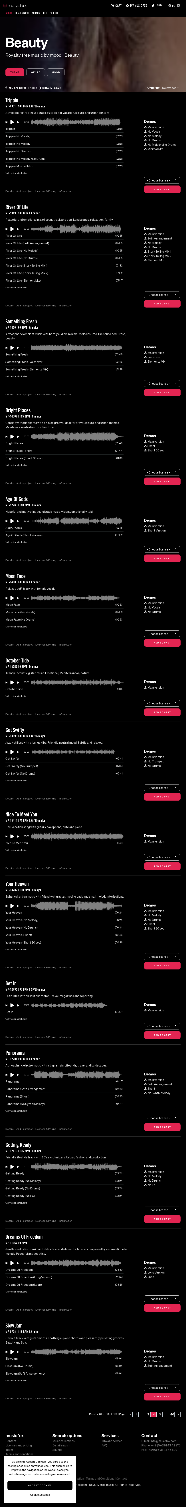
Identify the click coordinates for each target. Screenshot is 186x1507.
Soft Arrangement (158, 239)
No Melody (152, 136)
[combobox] (171, 88)
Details (9, 191)
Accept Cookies (40, 1485)
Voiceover (152, 357)
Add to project (24, 191)
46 (172, 1415)
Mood (61, 72)
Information (67, 191)
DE (173, 5)
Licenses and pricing (18, 1445)
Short (149, 446)
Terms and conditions (19, 1454)
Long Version (154, 1273)
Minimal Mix (153, 149)
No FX (149, 1185)
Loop (149, 1277)
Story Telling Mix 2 (157, 256)
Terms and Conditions (100, 1478)
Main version (154, 127)
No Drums (152, 140)
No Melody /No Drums (160, 145)
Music (9, 13)
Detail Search (24, 13)
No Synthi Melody (157, 1093)
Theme (16, 72)
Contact (10, 1441)
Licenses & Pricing (46, 191)
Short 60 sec (154, 451)
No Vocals (152, 132)
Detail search (61, 1445)
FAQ (104, 1445)
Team (9, 1449)
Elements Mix (154, 362)
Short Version (155, 531)
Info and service (112, 1441)
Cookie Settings (40, 1494)
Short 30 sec (154, 929)
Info (49, 13)
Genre (38, 72)
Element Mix (154, 260)
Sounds (39, 13)
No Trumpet (154, 762)
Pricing (59, 13)
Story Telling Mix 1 (157, 252)
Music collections (63, 1441)
